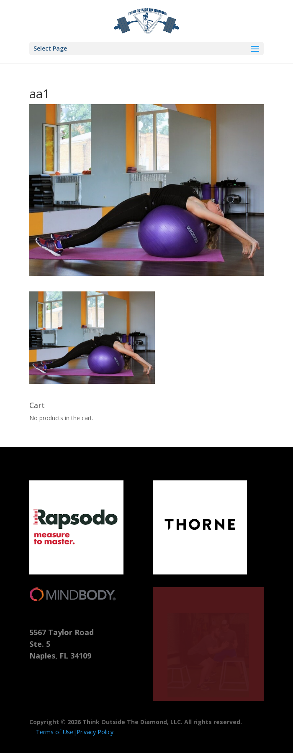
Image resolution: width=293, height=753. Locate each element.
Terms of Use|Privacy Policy (74, 732)
